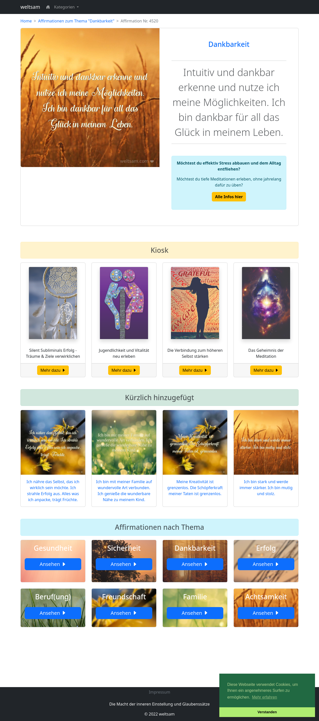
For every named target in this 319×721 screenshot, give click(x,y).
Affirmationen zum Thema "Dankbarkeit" (76, 21)
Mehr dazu (53, 370)
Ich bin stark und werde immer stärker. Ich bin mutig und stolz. (266, 487)
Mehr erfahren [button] (264, 697)
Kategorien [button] (65, 7)
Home (26, 21)
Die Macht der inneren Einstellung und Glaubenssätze (159, 704)
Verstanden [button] (267, 712)
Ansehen (53, 564)
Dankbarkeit (228, 44)
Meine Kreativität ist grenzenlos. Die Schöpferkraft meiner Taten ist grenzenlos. (195, 487)
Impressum (159, 692)
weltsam (30, 6)
